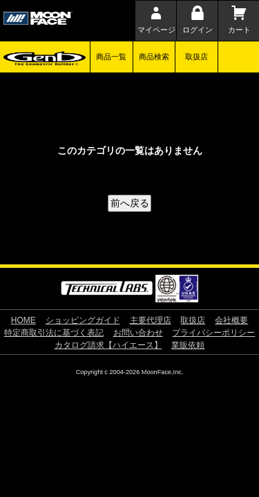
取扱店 (196, 56)
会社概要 (231, 320)
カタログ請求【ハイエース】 (108, 345)
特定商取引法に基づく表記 (54, 333)
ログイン (197, 30)
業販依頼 (187, 345)
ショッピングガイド (83, 320)
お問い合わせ (138, 333)
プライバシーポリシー (213, 333)
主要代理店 (150, 320)
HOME (23, 320)
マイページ (156, 30)
